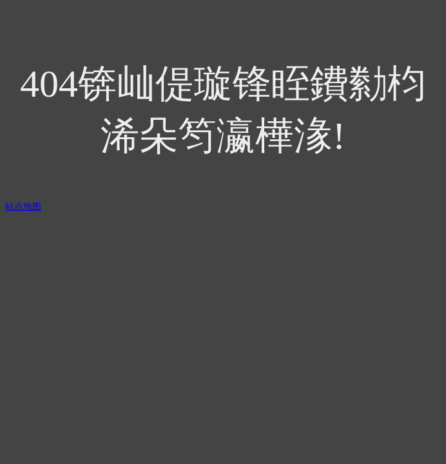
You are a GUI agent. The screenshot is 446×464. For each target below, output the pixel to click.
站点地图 (23, 206)
